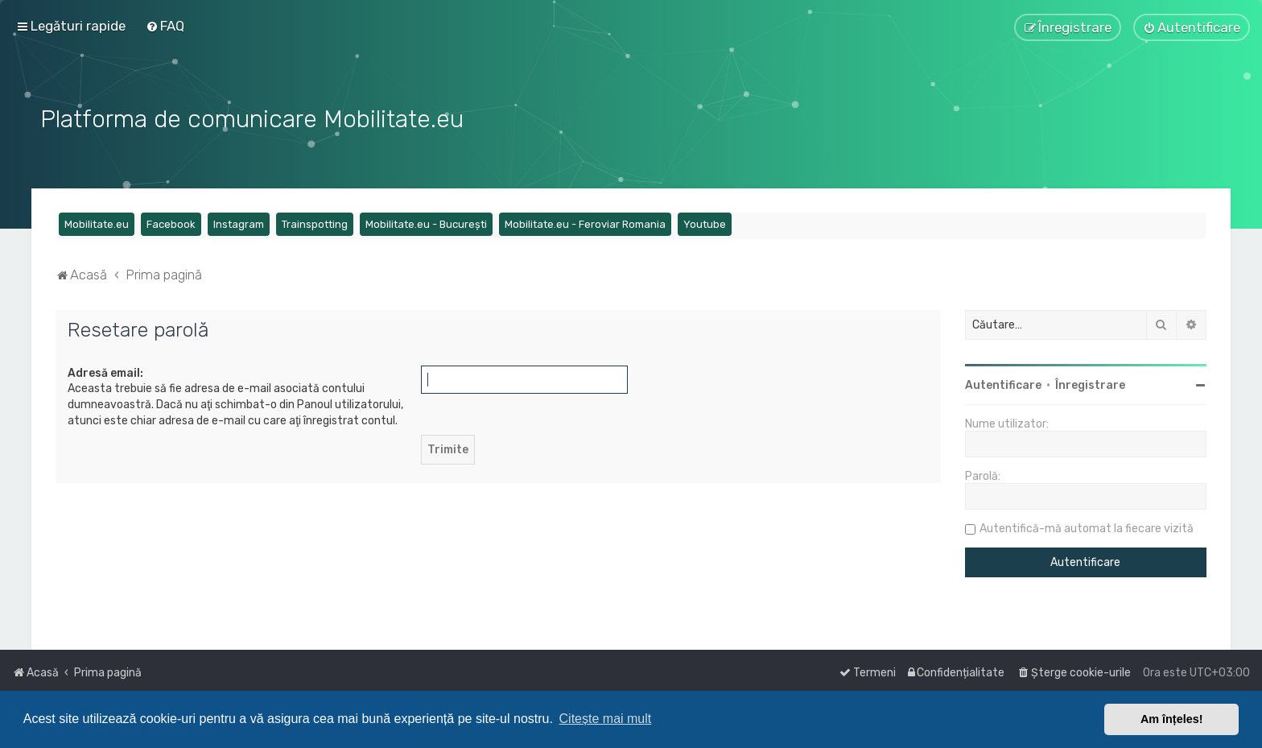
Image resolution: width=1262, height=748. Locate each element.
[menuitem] (165, 26)
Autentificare (1003, 384)
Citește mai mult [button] (605, 718)
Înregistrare (1090, 384)
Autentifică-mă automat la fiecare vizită (1086, 527)
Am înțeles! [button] (1171, 719)
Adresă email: (105, 371)
